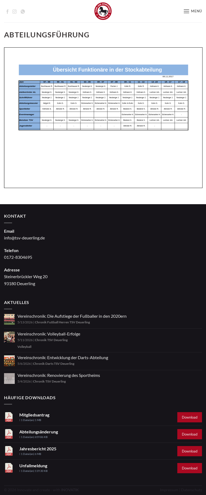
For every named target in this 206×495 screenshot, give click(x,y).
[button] (192, 11)
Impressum (169, 489)
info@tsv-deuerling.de (24, 237)
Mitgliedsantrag (34, 414)
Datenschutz (191, 489)
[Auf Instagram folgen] (14, 11)
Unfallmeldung (33, 465)
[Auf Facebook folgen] (7, 11)
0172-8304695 (18, 257)
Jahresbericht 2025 (37, 448)
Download (189, 417)
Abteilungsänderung (38, 431)
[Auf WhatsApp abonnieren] (23, 11)
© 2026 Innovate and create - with (41, 489)
